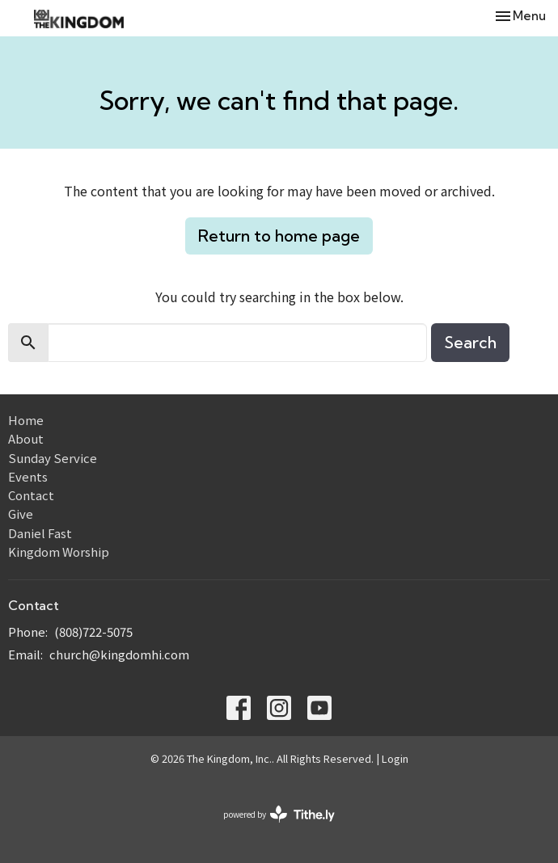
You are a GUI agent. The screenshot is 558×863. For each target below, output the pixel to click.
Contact (31, 494)
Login (395, 758)
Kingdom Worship (58, 551)
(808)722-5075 (93, 631)
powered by (279, 814)
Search (470, 342)
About (26, 438)
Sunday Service (52, 457)
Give (20, 513)
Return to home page (279, 235)
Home (26, 419)
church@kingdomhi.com (119, 654)
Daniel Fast (40, 532)
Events (28, 476)
